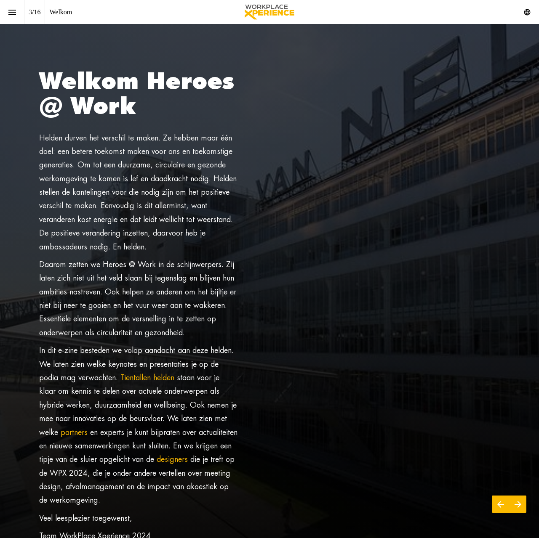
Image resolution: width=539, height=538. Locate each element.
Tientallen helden (147, 377)
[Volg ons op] (527, 12)
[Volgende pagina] (517, 504)
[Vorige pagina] (500, 504)
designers (172, 459)
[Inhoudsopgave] (12, 12)
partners (74, 432)
